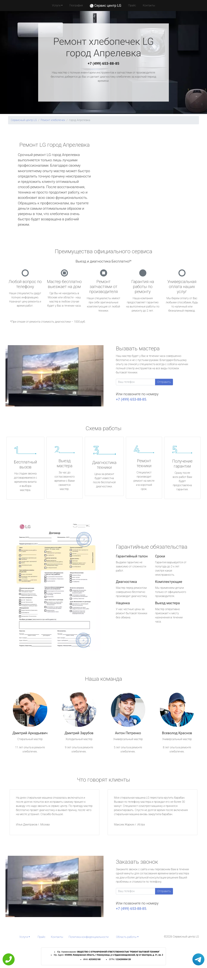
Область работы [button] (126, 937)
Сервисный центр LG (24, 120)
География (76, 5)
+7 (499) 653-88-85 (103, 63)
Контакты (149, 5)
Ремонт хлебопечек (53, 120)
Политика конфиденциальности (88, 937)
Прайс (132, 5)
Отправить (164, 382)
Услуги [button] (56, 5)
